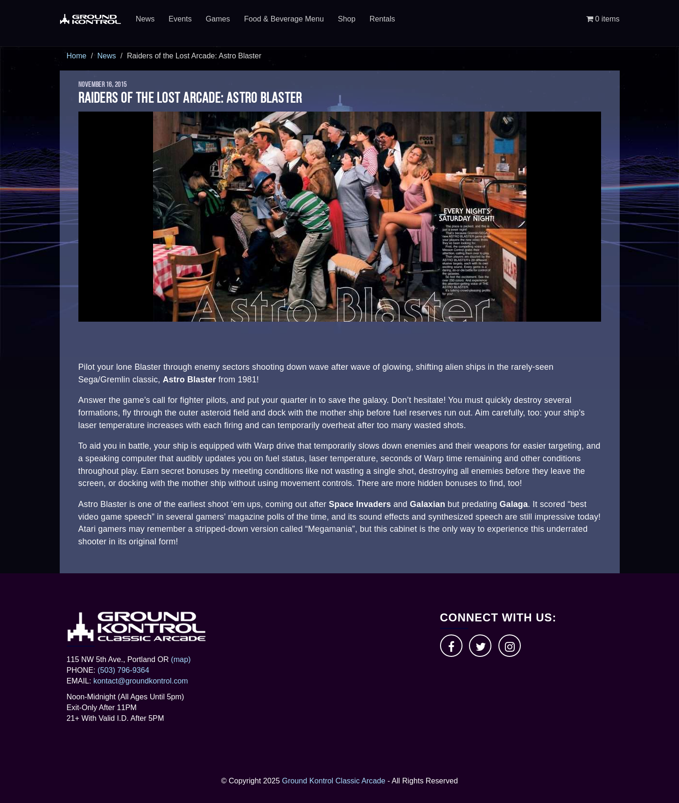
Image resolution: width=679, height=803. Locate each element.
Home (77, 56)
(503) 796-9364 (123, 670)
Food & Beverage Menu (284, 18)
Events (180, 18)
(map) (180, 659)
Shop (347, 18)
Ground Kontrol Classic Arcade (333, 780)
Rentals (382, 18)
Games (218, 18)
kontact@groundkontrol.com (140, 680)
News (145, 18)
